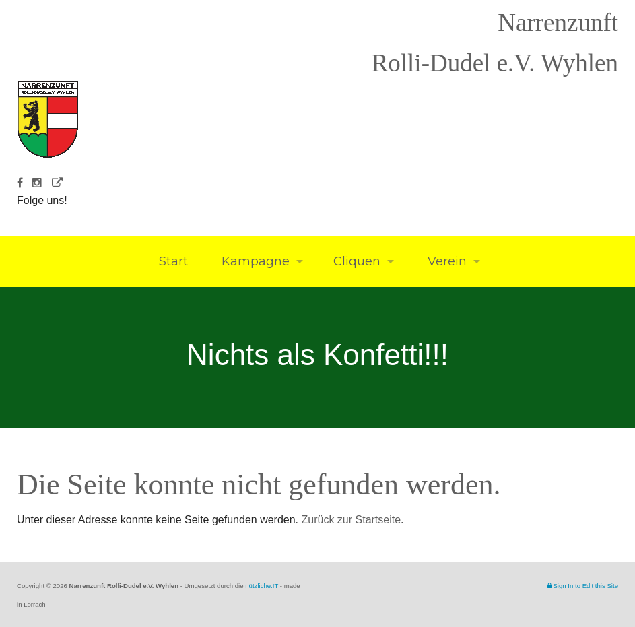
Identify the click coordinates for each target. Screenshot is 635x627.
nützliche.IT (261, 585)
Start (172, 261)
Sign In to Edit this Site (582, 585)
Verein (445, 261)
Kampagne (254, 261)
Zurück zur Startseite (351, 519)
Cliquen (356, 261)
